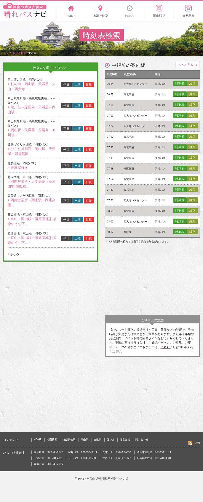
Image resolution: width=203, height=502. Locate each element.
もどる (13, 254)
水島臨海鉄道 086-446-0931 (154, 458)
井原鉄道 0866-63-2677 (48, 452)
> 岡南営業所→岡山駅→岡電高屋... (32, 202)
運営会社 (125, 439)
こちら (165, 347)
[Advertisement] (152, 280)
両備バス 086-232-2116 (48, 463)
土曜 (78, 84)
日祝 (89, 84)
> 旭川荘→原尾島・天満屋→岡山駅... (32, 109)
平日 (66, 84)
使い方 (111, 439)
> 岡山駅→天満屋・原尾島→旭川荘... (32, 132)
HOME (38, 439)
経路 (192, 83)
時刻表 (179, 83)
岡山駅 (84, 439)
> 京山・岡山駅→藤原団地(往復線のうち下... (32, 221)
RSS (197, 443)
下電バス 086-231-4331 (48, 458)
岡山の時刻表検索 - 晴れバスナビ (109, 478)
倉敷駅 (97, 439)
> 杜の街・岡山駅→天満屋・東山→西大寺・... (32, 86)
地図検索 (52, 439)
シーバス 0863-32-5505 (82, 458)
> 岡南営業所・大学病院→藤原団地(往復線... (32, 184)
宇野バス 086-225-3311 (82, 452)
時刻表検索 (68, 439)
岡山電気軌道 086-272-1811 (154, 452)
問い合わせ (141, 439)
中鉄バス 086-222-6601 (117, 458)
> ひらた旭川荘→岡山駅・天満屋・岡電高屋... (32, 151)
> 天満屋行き (18, 167)
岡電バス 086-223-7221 (117, 452)
